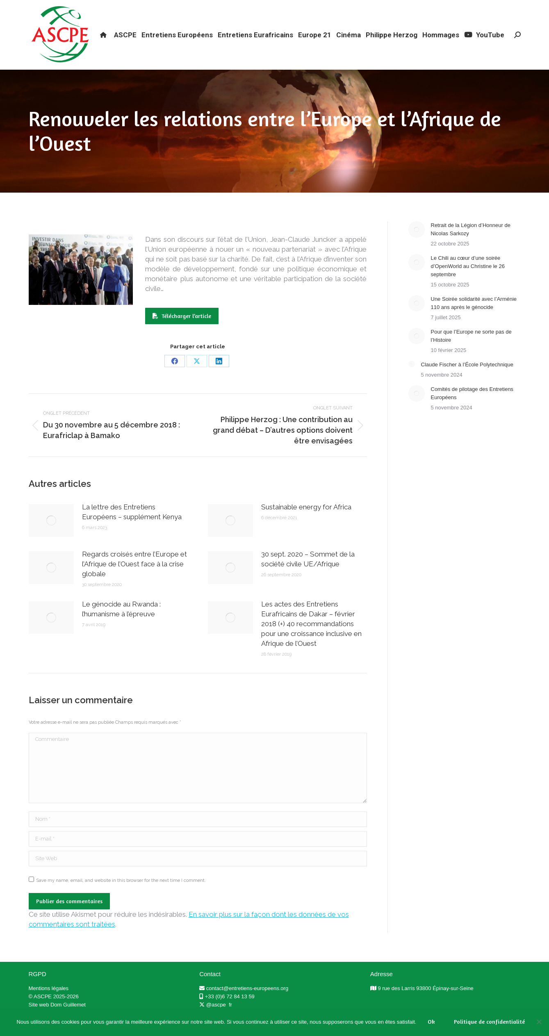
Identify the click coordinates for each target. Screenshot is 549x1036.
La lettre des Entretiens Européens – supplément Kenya (132, 527)
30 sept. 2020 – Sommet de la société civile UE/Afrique (308, 574)
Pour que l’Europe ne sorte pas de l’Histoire (471, 350)
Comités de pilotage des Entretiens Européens (472, 408)
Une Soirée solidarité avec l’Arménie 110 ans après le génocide (474, 318)
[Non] (539, 1022)
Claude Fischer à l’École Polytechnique (467, 379)
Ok (431, 1021)
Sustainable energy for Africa (306, 522)
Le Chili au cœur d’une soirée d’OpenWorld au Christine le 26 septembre (468, 281)
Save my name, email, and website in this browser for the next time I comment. (121, 895)
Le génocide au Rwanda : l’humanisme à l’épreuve (121, 624)
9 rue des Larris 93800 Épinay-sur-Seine (425, 1003)
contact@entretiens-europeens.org (247, 1003)
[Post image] (51, 535)
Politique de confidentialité (489, 1021)
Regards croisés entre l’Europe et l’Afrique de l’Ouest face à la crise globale (134, 579)
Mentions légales (49, 1003)
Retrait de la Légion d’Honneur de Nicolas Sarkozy (470, 244)
